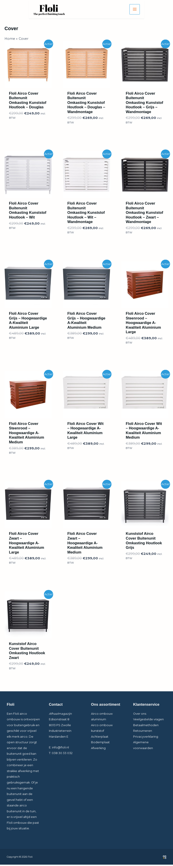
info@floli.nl (60, 748)
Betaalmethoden (146, 726)
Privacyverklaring (145, 737)
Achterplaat (99, 737)
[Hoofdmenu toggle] (163, 10)
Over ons (139, 714)
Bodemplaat (100, 743)
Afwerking (98, 749)
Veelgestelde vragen (148, 720)
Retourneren (142, 732)
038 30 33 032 (62, 754)
